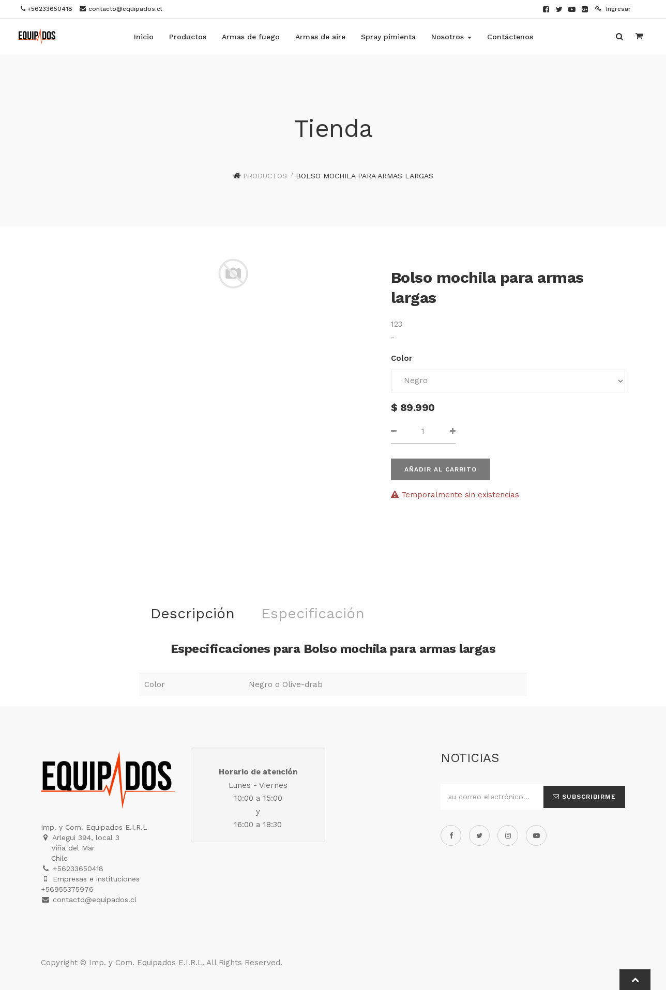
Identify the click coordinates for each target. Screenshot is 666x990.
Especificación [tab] (313, 613)
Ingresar (613, 8)
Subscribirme (584, 796)
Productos (265, 176)
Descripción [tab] (192, 613)
